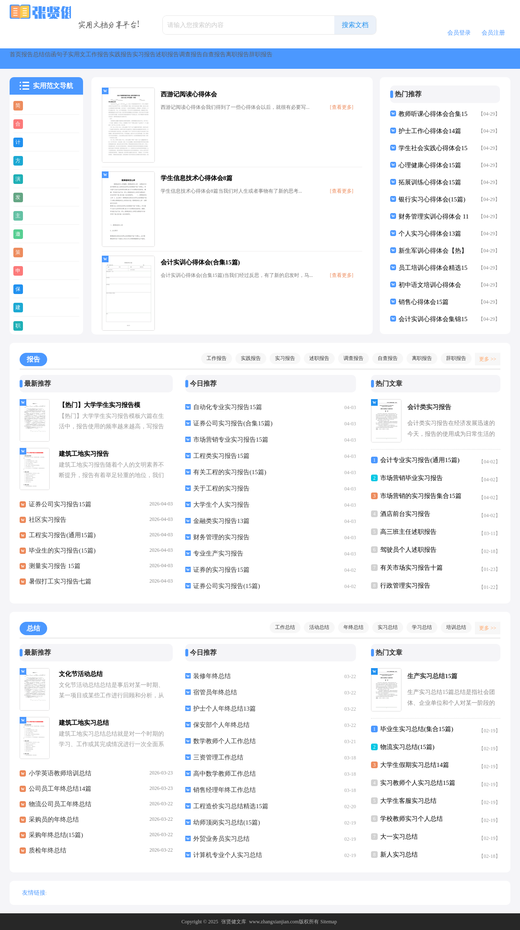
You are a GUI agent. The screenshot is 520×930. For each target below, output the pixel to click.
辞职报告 (452, 358)
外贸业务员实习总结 (221, 838)
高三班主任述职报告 (408, 531)
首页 (24, 58)
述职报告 (348, 58)
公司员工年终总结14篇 (60, 793)
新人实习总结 (399, 854)
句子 (144, 58)
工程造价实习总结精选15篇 (230, 806)
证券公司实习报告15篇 (60, 508)
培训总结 (452, 627)
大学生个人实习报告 (221, 504)
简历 (33, 105)
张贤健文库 (233, 922)
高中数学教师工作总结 (224, 773)
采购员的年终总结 (54, 824)
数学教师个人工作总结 (224, 741)
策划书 (36, 252)
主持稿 (36, 215)
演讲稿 (36, 178)
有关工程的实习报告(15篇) (229, 472)
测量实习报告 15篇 (55, 570)
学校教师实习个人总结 (411, 818)
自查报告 (435, 58)
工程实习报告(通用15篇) (62, 539)
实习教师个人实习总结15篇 (417, 782)
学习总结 (418, 627)
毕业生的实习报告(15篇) (62, 555)
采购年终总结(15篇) (56, 839)
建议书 (36, 307)
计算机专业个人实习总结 (227, 855)
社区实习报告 (47, 524)
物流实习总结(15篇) (407, 747)
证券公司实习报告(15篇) (226, 586)
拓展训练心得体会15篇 (430, 182)
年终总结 (349, 627)
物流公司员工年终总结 (60, 808)
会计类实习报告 (429, 407)
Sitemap (329, 922)
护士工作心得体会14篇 (430, 131)
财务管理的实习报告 (221, 537)
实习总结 (384, 627)
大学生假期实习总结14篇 (414, 765)
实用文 (178, 58)
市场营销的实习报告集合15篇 (421, 496)
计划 (33, 141)
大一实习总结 (399, 836)
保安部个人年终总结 (221, 724)
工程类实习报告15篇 (221, 455)
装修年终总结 (212, 676)
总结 (84, 58)
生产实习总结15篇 (432, 676)
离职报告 (478, 58)
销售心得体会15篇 (424, 302)
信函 (114, 58)
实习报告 (305, 58)
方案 (33, 160)
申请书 (36, 270)
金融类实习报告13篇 (221, 521)
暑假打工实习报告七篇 (60, 586)
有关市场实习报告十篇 (411, 567)
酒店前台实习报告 (405, 513)
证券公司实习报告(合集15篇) (233, 423)
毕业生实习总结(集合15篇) (416, 729)
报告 (54, 58)
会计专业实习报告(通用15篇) (419, 460)
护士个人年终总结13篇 (224, 708)
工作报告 (218, 58)
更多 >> (484, 358)
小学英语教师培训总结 (60, 777)
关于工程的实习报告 (221, 488)
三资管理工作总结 (218, 757)
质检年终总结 (47, 855)
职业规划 (39, 325)
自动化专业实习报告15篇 (227, 407)
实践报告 (261, 58)
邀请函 (36, 233)
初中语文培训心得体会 (430, 285)
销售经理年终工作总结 (224, 790)
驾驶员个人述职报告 (408, 549)
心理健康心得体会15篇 (430, 165)
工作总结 (281, 627)
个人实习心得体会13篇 (430, 233)
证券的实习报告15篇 (221, 569)
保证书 (36, 288)
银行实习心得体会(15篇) (432, 199)
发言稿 (36, 197)
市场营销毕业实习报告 (411, 478)
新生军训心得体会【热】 (433, 250)
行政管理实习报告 (405, 585)
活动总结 (315, 627)
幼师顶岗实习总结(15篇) (226, 822)
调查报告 (392, 58)
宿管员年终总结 (215, 692)
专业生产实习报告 (218, 553)
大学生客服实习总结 (408, 800)
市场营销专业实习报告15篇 (230, 439)
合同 (33, 123)
